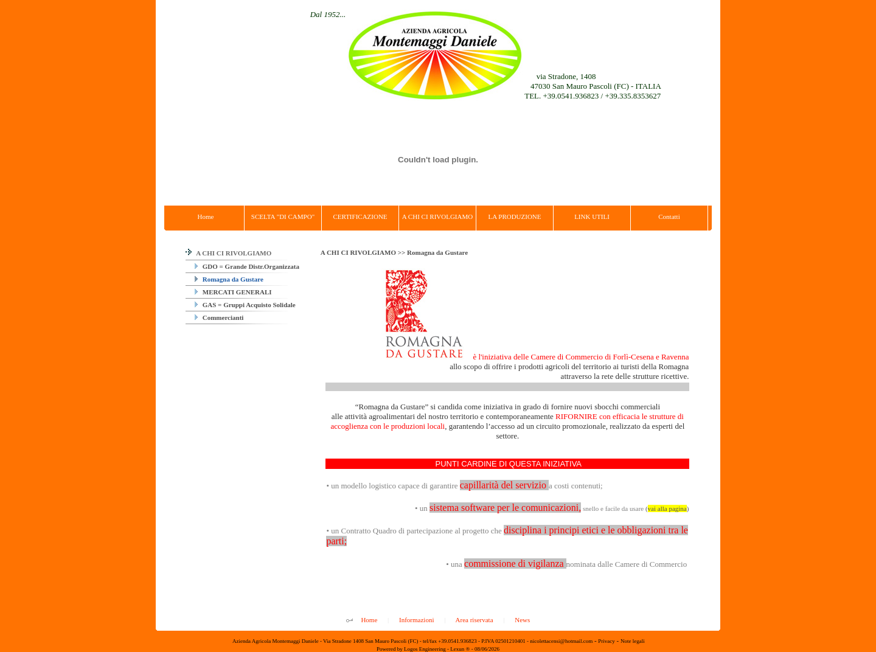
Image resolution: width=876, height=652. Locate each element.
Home (369, 619)
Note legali (632, 641)
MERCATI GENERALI (233, 292)
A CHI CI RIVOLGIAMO (228, 253)
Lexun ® (460, 649)
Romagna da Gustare (229, 279)
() (667, 508)
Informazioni (416, 619)
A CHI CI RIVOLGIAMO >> (364, 252)
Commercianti (219, 317)
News (522, 619)
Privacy (606, 641)
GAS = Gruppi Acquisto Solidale (245, 304)
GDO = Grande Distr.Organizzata (247, 266)
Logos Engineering (425, 649)
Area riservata (474, 619)
